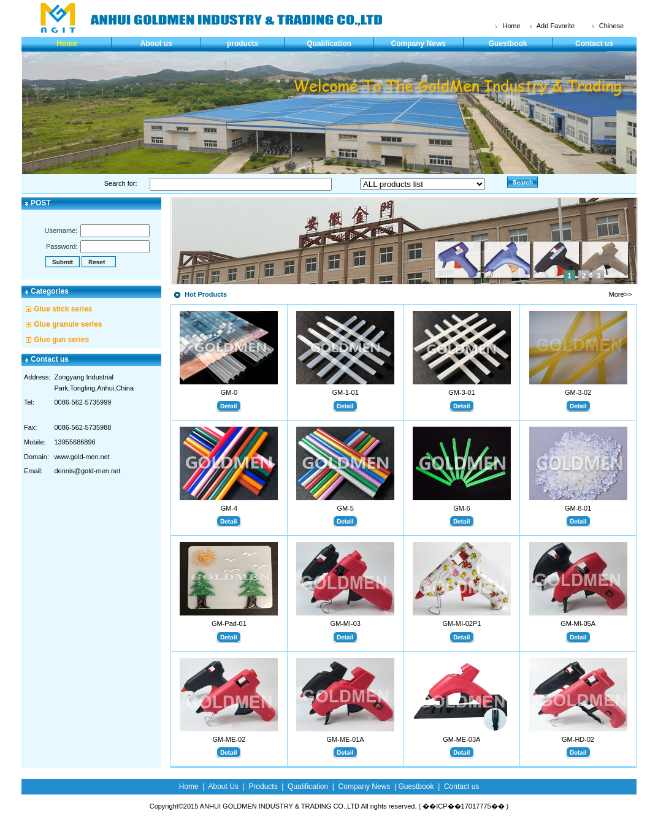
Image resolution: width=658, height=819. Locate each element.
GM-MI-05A (577, 623)
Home (511, 25)
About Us (223, 786)
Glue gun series (61, 339)
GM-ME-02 (228, 739)
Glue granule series (68, 324)
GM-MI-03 (345, 623)
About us (156, 43)
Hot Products (206, 294)
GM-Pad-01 (229, 623)
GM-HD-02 (578, 739)
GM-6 (461, 508)
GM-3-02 (578, 392)
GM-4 (229, 508)
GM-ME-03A (461, 739)
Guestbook (508, 43)
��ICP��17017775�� (463, 806)
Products (262, 786)
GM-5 (345, 508)
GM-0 (229, 392)
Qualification (329, 43)
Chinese (611, 25)
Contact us (594, 43)
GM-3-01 (461, 392)
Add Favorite (556, 25)
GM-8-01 (578, 508)
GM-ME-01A (345, 739)
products (242, 43)
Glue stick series (63, 309)
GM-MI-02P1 (461, 623)
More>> (620, 294)
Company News (418, 43)
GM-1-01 (345, 392)
